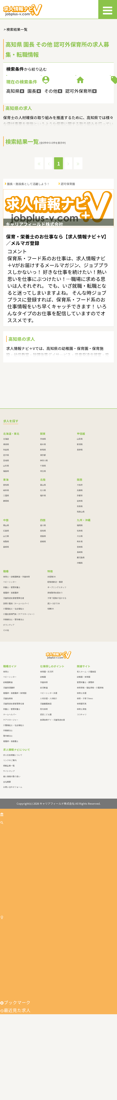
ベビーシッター (9, 638)
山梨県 (80, 495)
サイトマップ (9, 827)
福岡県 (80, 581)
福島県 (6, 527)
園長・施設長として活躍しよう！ (28, 227)
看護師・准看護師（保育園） (15, 749)
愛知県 (6, 541)
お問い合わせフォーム (12, 843)
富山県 (43, 541)
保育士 (6, 728)
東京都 (43, 511)
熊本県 (80, 597)
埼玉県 (43, 527)
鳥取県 (6, 597)
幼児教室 (44, 744)
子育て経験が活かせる (56, 654)
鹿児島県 (80, 613)
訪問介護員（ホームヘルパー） (16, 659)
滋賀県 (80, 557)
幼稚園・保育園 (83, 733)
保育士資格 (81, 765)
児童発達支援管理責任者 (13, 654)
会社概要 (7, 838)
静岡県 (6, 557)
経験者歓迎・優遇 (55, 638)
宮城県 (6, 516)
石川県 (43, 546)
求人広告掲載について (12, 811)
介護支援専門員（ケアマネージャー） (19, 670)
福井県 (43, 552)
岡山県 (6, 581)
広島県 (6, 587)
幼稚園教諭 (8, 738)
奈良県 (80, 562)
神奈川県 (44, 516)
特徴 (87, 109)
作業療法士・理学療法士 (13, 675)
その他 (6, 686)
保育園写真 (81, 760)
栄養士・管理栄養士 (11, 643)
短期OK (50, 665)
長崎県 (80, 608)
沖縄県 (80, 619)
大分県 (80, 592)
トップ (8, 869)
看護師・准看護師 (10, 649)
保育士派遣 (81, 749)
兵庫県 (80, 546)
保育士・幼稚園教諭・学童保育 (16, 633)
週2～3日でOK (53, 659)
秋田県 (6, 506)
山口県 (6, 592)
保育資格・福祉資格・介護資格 (90, 744)
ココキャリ (81, 770)
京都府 (80, 552)
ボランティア (8, 681)
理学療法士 (8, 792)
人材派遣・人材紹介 (48, 754)
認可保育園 (68, 227)
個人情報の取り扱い (11, 832)
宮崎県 (80, 603)
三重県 (6, 552)
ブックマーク (15, 1088)
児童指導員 (8, 754)
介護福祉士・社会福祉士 (13, 665)
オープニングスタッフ (56, 643)
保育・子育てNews (85, 754)
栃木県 (43, 500)
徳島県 (43, 592)
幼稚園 (43, 733)
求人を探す (13, 878)
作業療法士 (8, 787)
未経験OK (51, 633)
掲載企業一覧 (9, 822)
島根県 (6, 603)
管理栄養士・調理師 (85, 738)
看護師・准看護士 (10, 797)
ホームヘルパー (9, 770)
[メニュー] (107, 9)
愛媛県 (43, 597)
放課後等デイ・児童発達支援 (52, 776)
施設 (30, 109)
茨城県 (43, 495)
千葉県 (43, 522)
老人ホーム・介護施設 (86, 728)
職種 (87, 88)
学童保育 (44, 738)
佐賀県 (80, 587)
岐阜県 (6, 546)
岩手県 (6, 511)
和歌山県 (80, 568)
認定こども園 (46, 770)
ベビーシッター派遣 (48, 749)
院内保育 (44, 765)
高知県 (43, 587)
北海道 (6, 495)
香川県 (43, 581)
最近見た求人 (15, 1096)
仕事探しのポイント (22, 988)
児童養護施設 (46, 760)
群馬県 (43, 506)
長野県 (80, 506)
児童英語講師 (9, 744)
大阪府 (80, 541)
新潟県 (80, 500)
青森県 (6, 500)
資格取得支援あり (55, 649)
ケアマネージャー (10, 776)
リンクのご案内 (9, 816)
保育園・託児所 (46, 728)
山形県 (6, 522)
